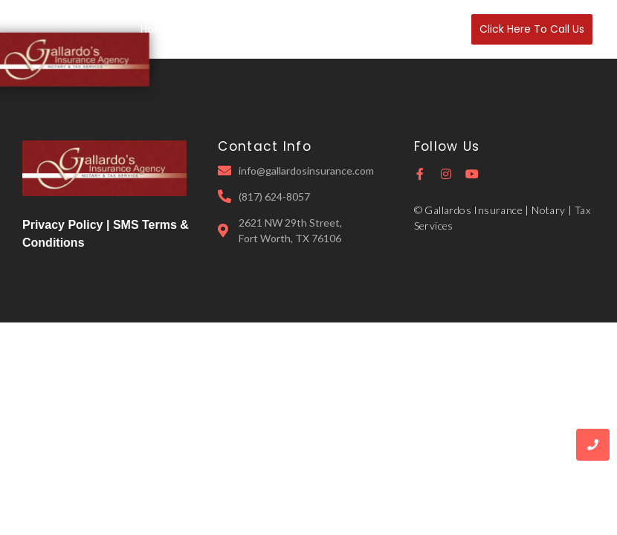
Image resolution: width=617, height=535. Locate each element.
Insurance (279, 29)
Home (156, 29)
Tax (332, 29)
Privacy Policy (62, 224)
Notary (376, 29)
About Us (213, 29)
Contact (433, 29)
